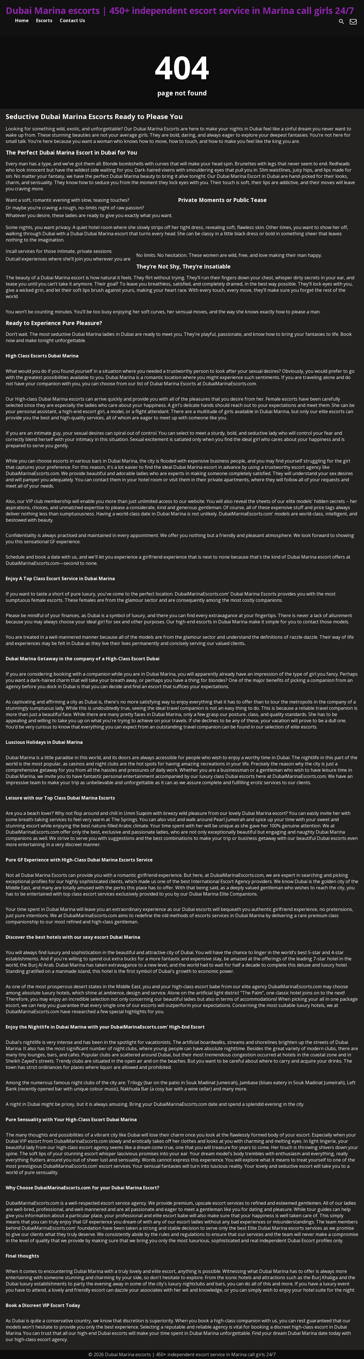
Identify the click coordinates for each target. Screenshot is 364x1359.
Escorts (44, 20)
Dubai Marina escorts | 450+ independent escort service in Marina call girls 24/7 (180, 10)
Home (22, 20)
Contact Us (72, 20)
